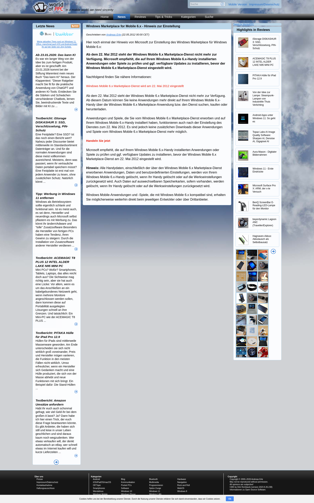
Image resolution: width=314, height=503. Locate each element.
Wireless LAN (155, 494)
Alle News (56, 462)
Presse (40, 479)
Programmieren (156, 485)
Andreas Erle (113, 34)
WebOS (180, 488)
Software (125, 488)
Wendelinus (98, 491)
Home (105, 16)
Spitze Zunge (155, 488)
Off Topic (97, 485)
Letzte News (45, 26)
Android (96, 479)
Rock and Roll (183, 485)
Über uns (39, 477)
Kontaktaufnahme (44, 485)
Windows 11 (154, 491)
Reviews (140, 16)
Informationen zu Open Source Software (247, 490)
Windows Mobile (100, 494)
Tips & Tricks (163, 16)
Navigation (182, 482)
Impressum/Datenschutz (264, 4)
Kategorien (188, 16)
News (121, 16)
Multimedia (154, 482)
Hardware (181, 479)
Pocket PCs (126, 485)
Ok (229, 499)
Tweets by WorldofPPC (243, 24)
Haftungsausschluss (46, 488)
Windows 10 (126, 491)
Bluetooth (153, 479)
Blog (45, 34)
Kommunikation (128, 482)
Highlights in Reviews (253, 29)
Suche (209, 16)
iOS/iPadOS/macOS (102, 482)
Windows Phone (128, 494)
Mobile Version (237, 4)
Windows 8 (182, 491)
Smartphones (99, 488)
